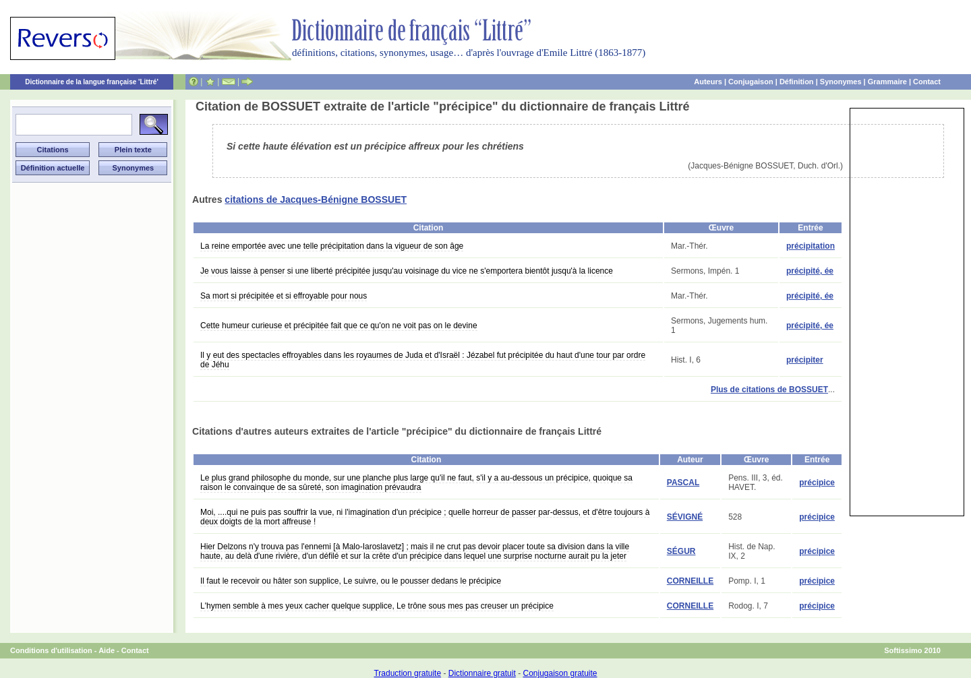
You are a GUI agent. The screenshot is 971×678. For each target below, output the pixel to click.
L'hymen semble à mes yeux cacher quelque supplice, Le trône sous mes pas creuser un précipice (377, 606)
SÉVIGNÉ (685, 517)
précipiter (804, 360)
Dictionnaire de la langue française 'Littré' (91, 82)
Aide (106, 650)
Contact (927, 82)
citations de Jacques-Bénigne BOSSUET (316, 199)
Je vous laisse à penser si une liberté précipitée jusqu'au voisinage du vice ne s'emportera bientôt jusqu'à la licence (406, 271)
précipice (817, 482)
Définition (796, 82)
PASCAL (683, 482)
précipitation (810, 246)
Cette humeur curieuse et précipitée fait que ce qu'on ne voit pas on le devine (338, 325)
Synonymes (841, 82)
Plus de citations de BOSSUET (769, 389)
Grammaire (887, 82)
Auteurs (708, 82)
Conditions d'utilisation (51, 650)
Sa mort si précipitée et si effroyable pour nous (283, 296)
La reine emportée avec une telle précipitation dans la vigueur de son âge (331, 246)
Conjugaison (750, 82)
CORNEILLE (690, 581)
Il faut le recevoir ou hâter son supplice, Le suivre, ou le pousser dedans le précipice (350, 581)
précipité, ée (809, 271)
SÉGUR (681, 551)
